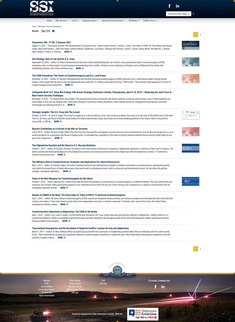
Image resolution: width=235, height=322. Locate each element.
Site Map (103, 283)
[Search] (178, 13)
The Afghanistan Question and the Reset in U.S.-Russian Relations (64, 145)
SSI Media (134, 20)
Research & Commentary (113, 20)
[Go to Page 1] (195, 34)
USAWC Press (150, 20)
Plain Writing (75, 280)
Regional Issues (90, 20)
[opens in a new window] (169, 6)
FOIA (47, 283)
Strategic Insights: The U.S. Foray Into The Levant (56, 112)
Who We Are (62, 20)
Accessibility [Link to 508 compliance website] (46, 286)
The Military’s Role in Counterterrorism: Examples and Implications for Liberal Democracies (76, 162)
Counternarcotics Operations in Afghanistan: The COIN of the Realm (64, 211)
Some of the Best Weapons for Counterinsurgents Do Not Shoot (62, 178)
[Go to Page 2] (200, 34)
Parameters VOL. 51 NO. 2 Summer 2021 (51, 42)
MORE (68, 52)
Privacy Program (75, 286)
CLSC (75, 20)
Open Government (46, 295)
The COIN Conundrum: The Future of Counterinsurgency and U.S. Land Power (69, 75)
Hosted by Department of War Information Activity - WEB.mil (97, 314)
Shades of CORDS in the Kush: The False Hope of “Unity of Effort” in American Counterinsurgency (78, 195)
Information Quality (47, 289)
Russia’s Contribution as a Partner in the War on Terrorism (60, 128)
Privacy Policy (75, 283)
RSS (103, 280)
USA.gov (75, 292)
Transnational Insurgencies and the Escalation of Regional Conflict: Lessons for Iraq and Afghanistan (80, 228)
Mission (46, 280)
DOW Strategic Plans (75, 289)
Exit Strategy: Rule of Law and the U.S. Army (53, 59)
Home (49, 20)
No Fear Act (47, 292)
